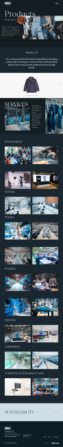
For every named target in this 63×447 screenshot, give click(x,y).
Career (49, 436)
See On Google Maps (10, 436)
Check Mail (55, 436)
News (44, 436)
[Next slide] (60, 85)
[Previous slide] (3, 85)
